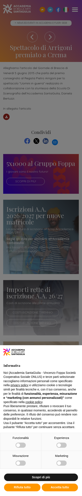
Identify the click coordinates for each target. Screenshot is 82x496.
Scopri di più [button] (41, 477)
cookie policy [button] (34, 402)
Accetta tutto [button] (60, 487)
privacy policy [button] (19, 385)
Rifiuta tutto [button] (22, 487)
